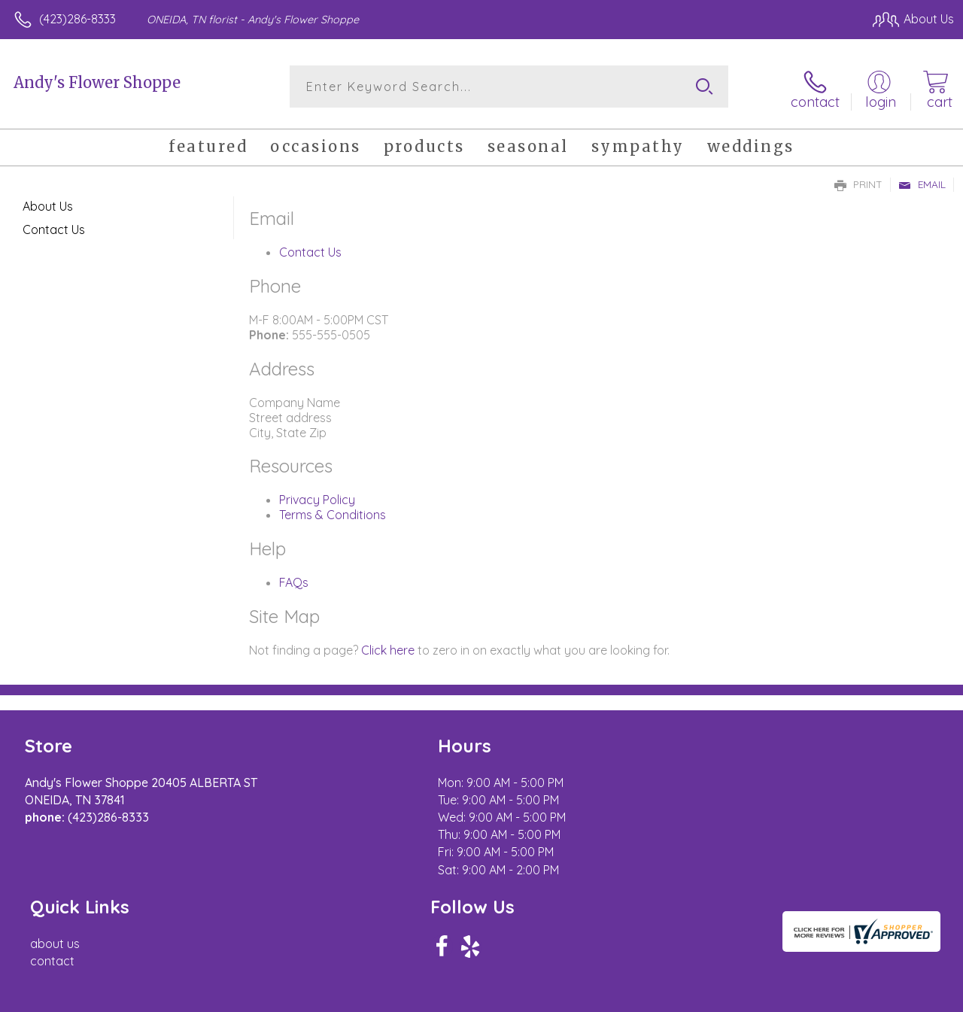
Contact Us (310, 249)
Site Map (900, 996)
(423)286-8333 (77, 18)
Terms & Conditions (332, 511)
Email (922, 181)
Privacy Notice (700, 996)
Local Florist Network (807, 996)
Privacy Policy (317, 496)
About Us (48, 203)
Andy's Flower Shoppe (97, 82)
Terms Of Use (611, 996)
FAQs (293, 579)
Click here (388, 647)
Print (858, 181)
